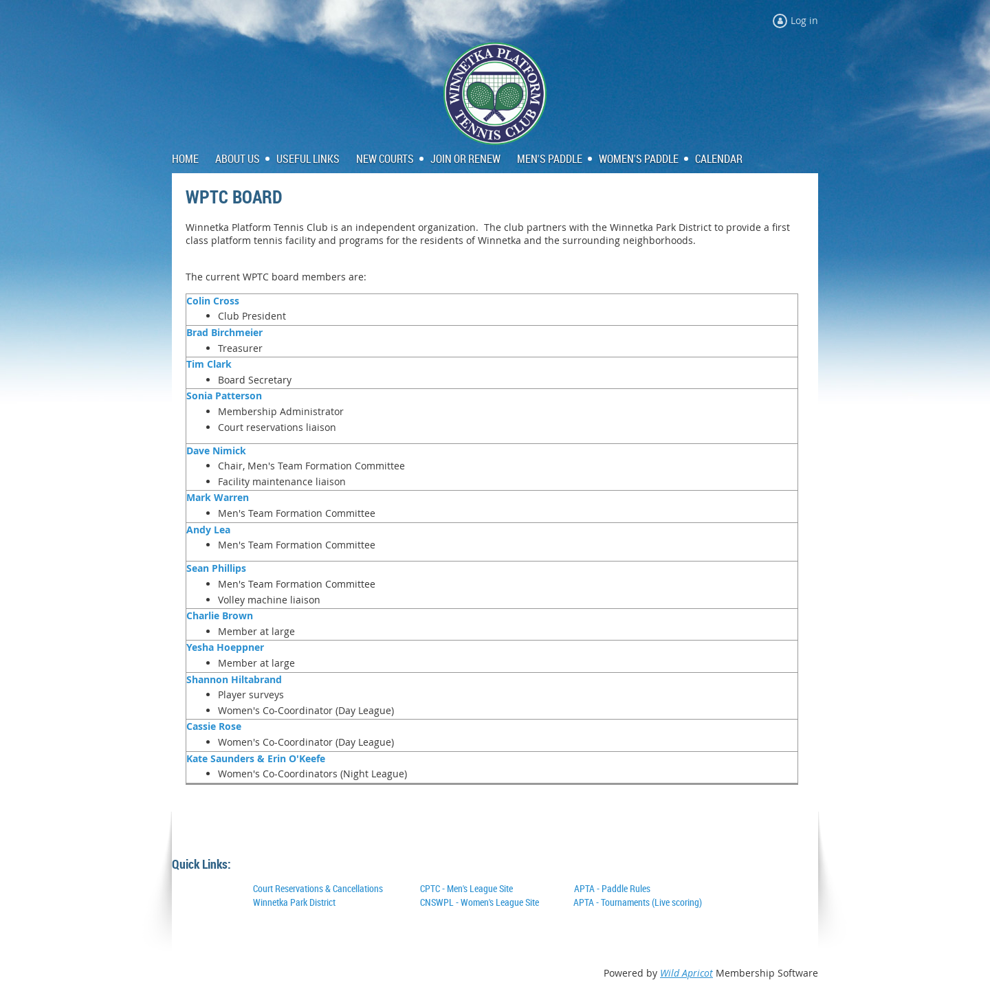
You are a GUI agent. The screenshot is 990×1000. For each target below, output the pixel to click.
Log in (804, 20)
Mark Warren (217, 497)
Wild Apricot (686, 972)
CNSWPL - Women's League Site (479, 902)
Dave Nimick (216, 450)
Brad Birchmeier (224, 332)
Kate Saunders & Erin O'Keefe (255, 758)
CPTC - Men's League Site (466, 888)
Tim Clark (209, 363)
